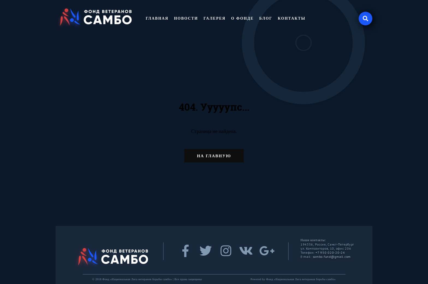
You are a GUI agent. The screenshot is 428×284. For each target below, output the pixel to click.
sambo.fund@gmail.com (332, 257)
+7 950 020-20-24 (330, 252)
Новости (186, 18)
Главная (157, 18)
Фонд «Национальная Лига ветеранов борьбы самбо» (301, 279)
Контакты (292, 18)
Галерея (215, 18)
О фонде (242, 18)
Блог (265, 18)
